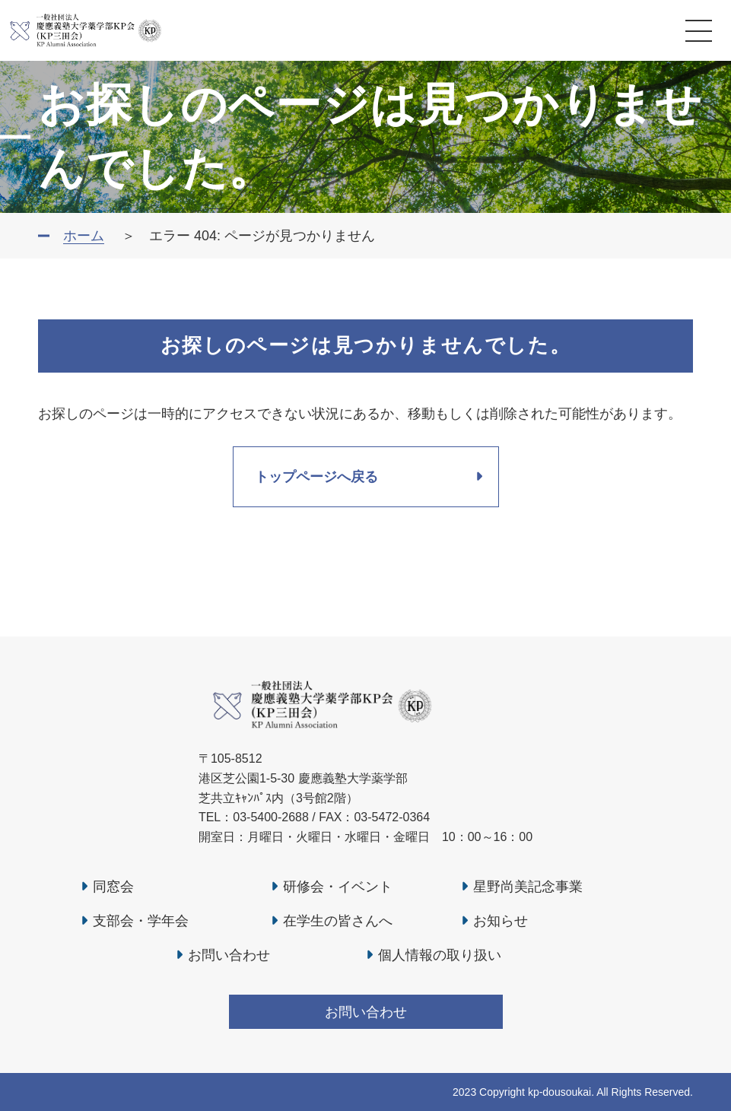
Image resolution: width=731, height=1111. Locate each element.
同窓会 (113, 886)
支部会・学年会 (141, 920)
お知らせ (500, 920)
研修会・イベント (338, 886)
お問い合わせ (229, 955)
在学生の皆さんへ (338, 920)
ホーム (83, 235)
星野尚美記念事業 (528, 886)
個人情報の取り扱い (439, 955)
